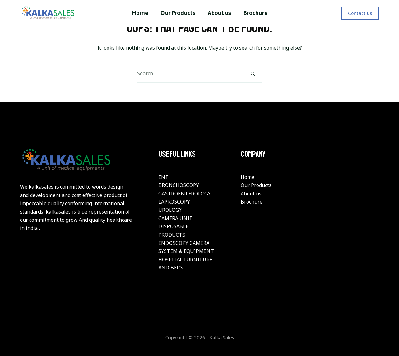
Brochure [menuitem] (255, 13)
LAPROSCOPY (174, 201)
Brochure (251, 201)
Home (247, 177)
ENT (163, 177)
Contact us (360, 13)
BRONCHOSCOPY (178, 185)
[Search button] (252, 73)
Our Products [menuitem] (178, 13)
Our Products (256, 185)
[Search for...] (190, 73)
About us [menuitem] (219, 13)
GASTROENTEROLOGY (184, 193)
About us (251, 193)
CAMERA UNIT (175, 218)
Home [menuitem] (140, 13)
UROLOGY (170, 209)
